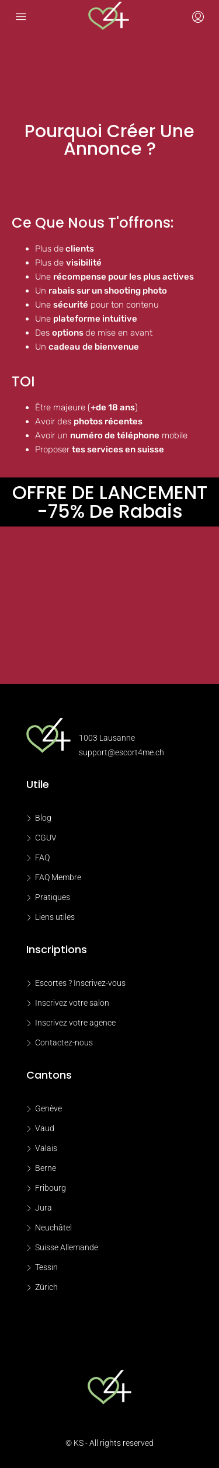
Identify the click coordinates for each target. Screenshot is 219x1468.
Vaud (44, 1128)
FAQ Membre (58, 877)
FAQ (42, 857)
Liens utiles (55, 917)
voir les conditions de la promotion (109, 539)
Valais (46, 1148)
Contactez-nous (64, 1042)
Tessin (46, 1267)
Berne (45, 1168)
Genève (48, 1108)
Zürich (46, 1287)
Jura (43, 1207)
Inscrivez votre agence (75, 1022)
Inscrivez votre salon (72, 1002)
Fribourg (50, 1187)
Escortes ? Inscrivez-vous (80, 983)
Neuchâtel (53, 1227)
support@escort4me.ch (121, 752)
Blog (43, 817)
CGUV (46, 837)
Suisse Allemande (66, 1247)
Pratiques (52, 897)
